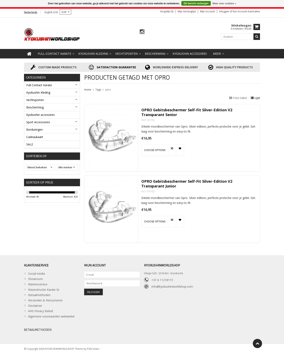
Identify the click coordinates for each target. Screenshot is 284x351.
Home (87, 86)
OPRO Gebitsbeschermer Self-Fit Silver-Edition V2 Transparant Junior (186, 181)
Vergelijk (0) (166, 11)
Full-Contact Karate (54, 51)
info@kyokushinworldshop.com (172, 283)
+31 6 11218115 (162, 277)
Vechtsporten (126, 51)
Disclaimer (35, 303)
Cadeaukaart (34, 134)
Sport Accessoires (38, 119)
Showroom (35, 276)
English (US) (51, 12)
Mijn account (207, 11)
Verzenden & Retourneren (45, 297)
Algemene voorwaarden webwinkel (51, 313)
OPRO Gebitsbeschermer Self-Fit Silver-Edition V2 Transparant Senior (186, 109)
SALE (29, 141)
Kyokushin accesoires (190, 51)
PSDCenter (93, 346)
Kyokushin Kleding (93, 51)
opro (108, 86)
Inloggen (224, 11)
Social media (36, 271)
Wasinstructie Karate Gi (43, 287)
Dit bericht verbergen (196, 3)
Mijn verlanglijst (187, 11)
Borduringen (34, 126)
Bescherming (155, 51)
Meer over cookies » (224, 3)
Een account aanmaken (246, 11)
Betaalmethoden (39, 292)
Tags (98, 86)
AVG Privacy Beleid (40, 308)
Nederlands (30, 12)
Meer (217, 51)
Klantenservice (37, 281)
